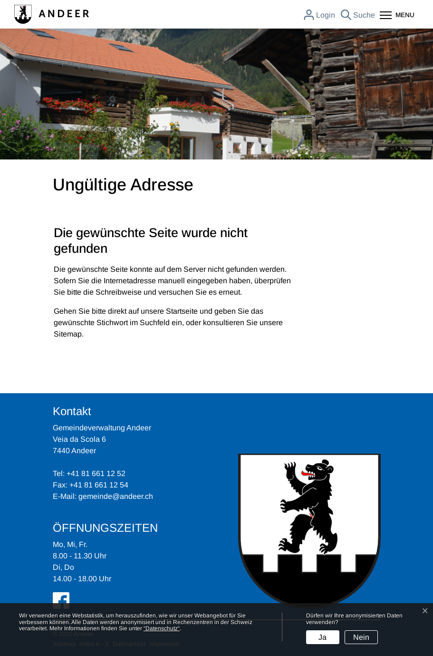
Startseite (182, 311)
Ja (322, 637)
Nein (361, 637)
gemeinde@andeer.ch (115, 496)
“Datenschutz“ (162, 628)
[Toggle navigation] (397, 16)
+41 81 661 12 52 (96, 473)
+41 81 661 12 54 (98, 485)
